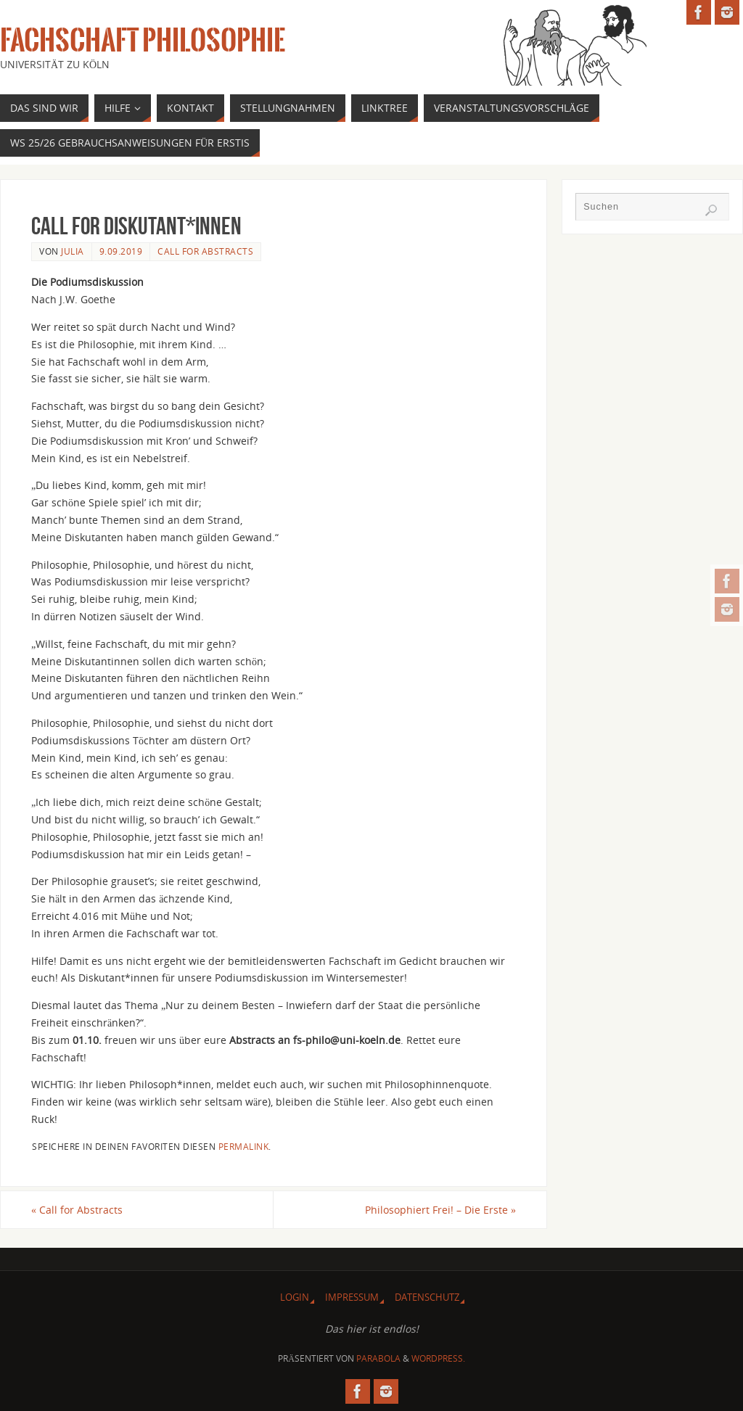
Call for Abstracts (77, 1210)
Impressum (352, 1297)
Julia (72, 251)
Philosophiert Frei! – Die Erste (440, 1210)
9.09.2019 (121, 251)
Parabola (378, 1358)
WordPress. (438, 1358)
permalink (243, 1146)
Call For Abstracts (205, 251)
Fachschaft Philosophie (142, 40)
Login (294, 1297)
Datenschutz (427, 1297)
